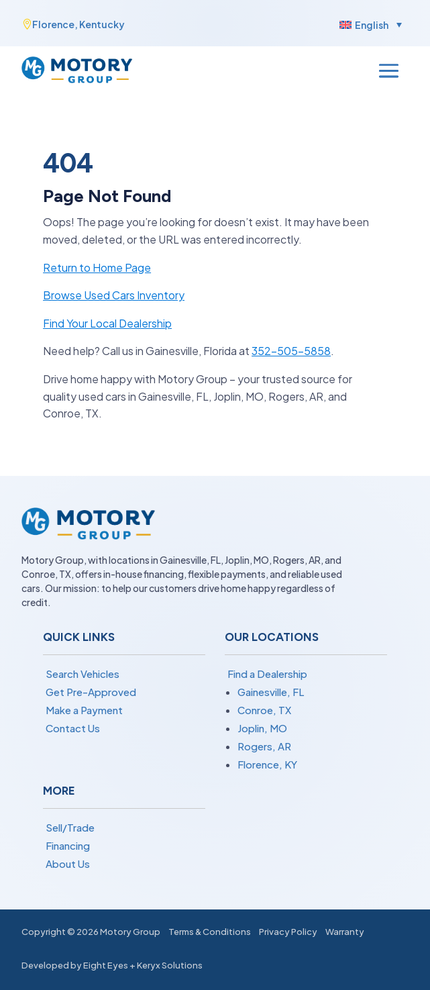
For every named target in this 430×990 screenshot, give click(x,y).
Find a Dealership (267, 673)
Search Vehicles (82, 673)
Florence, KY (267, 764)
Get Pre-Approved (91, 691)
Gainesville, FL (270, 691)
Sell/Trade (70, 827)
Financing (68, 845)
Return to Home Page (97, 267)
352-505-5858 (291, 351)
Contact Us (73, 728)
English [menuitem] (371, 25)
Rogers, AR (264, 746)
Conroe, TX (264, 709)
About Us (68, 863)
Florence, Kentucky (78, 24)
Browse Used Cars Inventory (113, 295)
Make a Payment (84, 709)
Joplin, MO (262, 728)
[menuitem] (369, 24)
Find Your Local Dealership (107, 323)
